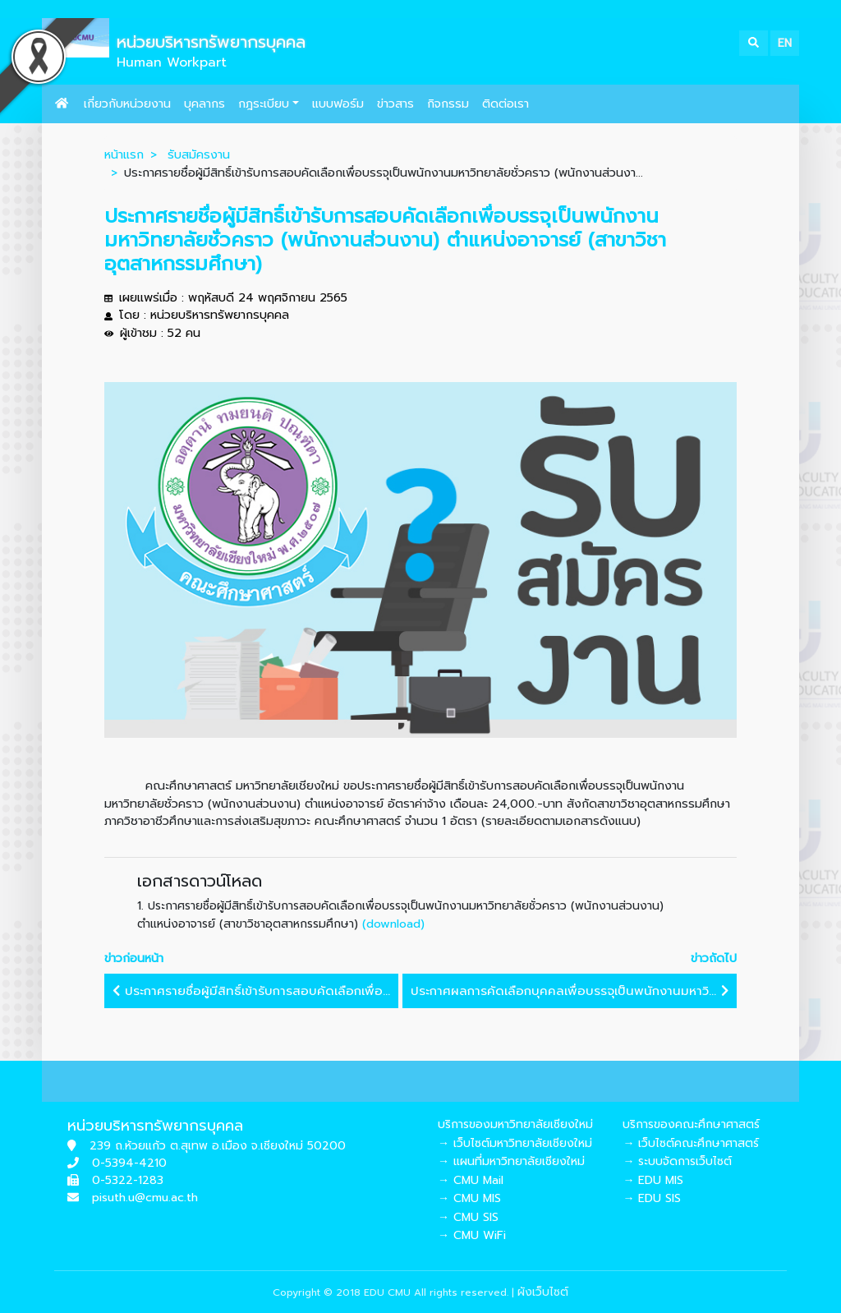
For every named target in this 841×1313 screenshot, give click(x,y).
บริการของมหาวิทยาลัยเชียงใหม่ (515, 1124)
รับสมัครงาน (199, 154)
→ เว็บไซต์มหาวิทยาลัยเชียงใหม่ (515, 1143)
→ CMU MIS (469, 1198)
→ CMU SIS (468, 1217)
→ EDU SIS (652, 1198)
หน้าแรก (124, 154)
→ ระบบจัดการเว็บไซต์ (677, 1161)
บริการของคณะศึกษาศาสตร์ (691, 1124)
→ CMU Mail (470, 1180)
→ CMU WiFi (472, 1235)
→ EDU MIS (653, 1180)
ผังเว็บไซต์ (542, 1292)
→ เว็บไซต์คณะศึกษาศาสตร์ (691, 1143)
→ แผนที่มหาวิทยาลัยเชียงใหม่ (511, 1161)
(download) (393, 923)
